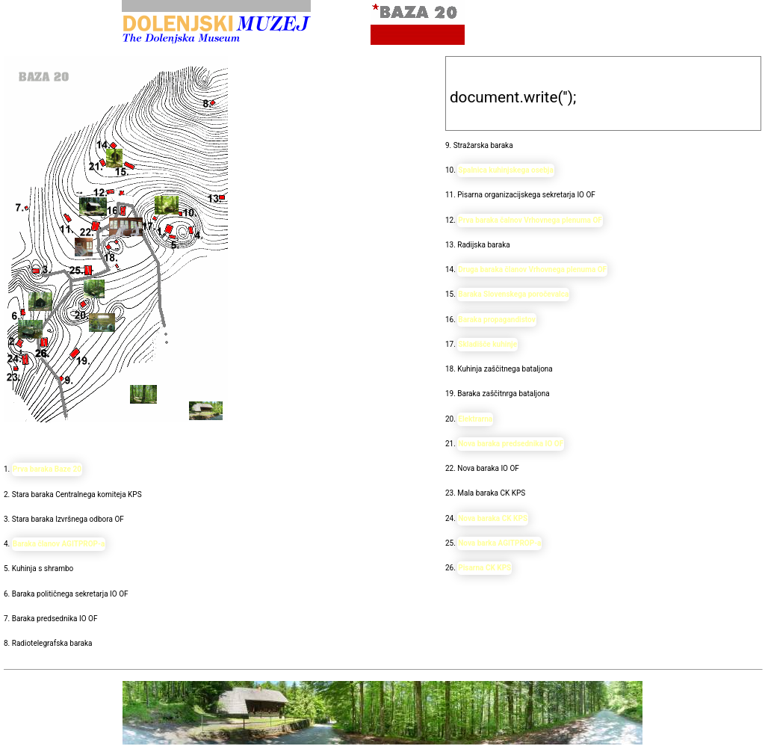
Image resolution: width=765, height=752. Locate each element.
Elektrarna (475, 419)
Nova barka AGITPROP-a (499, 543)
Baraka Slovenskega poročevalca (513, 294)
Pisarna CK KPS (484, 568)
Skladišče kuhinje (487, 344)
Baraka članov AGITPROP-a (59, 544)
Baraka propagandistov (497, 319)
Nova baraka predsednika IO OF (510, 444)
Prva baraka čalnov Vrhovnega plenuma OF (530, 220)
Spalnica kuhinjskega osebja (506, 170)
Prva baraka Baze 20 (47, 469)
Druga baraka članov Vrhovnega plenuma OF (532, 269)
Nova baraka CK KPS (492, 518)
